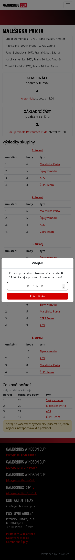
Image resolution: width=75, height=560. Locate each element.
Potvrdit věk (37, 296)
